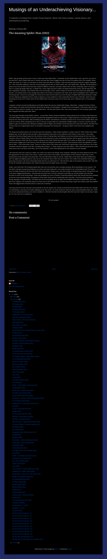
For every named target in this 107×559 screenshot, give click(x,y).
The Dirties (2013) (17, 304)
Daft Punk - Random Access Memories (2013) (25, 341)
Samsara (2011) (17, 333)
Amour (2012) (16, 497)
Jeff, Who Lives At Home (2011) (21, 393)
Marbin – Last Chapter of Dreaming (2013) (24, 385)
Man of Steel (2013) (18, 372)
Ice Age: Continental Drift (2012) (21, 409)
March (15, 296)
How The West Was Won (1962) (21, 414)
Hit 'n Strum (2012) (17, 429)
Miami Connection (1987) (19, 369)
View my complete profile (16, 286)
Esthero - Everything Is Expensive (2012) (24, 456)
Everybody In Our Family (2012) (21, 458)
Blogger (70, 549)
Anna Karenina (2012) (18, 492)
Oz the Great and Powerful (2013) (22, 354)
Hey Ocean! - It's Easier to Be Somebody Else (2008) (28, 398)
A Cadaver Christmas (18, 503)
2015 (12, 294)
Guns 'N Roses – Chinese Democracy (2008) (25, 469)
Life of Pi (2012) (17, 382)
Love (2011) (15, 375)
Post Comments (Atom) (24, 272)
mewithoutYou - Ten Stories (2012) (22, 314)
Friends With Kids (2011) (19, 448)
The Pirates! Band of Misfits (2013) (22, 351)
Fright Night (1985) (17, 445)
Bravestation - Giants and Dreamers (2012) (25, 440)
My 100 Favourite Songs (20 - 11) (22, 516)
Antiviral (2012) (16, 490)
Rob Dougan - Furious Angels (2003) (23, 442)
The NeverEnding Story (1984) (21, 359)
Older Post (94, 269)
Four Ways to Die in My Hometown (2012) (24, 450)
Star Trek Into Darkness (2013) (21, 317)
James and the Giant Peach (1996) (22, 395)
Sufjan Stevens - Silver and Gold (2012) (24, 320)
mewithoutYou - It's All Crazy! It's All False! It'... (26, 403)
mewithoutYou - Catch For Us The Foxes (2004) (26, 474)
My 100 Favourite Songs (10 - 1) (21, 513)
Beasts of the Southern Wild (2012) (22, 476)
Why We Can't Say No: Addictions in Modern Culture (27, 539)
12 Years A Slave (17, 510)
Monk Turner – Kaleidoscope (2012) (23, 390)
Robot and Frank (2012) (19, 338)
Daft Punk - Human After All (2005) (22, 416)
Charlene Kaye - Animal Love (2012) (23, 495)
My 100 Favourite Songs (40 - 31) (22, 521)
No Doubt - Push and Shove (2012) (22, 343)
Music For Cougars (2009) (20, 362)
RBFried (57, 549)
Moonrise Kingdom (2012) (20, 364)
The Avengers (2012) (18, 312)
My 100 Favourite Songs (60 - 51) (22, 526)
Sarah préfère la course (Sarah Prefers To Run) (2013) (28, 330)
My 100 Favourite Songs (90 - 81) (22, 534)
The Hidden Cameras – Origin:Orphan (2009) (25, 356)
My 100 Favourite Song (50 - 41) (22, 523)
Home (54, 269)
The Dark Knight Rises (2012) (21, 479)
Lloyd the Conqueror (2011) (20, 380)
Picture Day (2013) (17, 348)
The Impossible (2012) (19, 301)
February (15, 299)
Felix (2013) (15, 453)
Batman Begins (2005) (19, 484)
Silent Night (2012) (17, 322)
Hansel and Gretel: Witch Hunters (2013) (24, 432)
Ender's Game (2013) (18, 463)
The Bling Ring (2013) (18, 309)
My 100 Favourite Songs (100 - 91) (22, 537)
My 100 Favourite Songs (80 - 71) (22, 531)
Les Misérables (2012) (19, 388)
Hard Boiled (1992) (18, 427)
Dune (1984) (16, 466)
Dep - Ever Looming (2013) (20, 461)
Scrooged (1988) (17, 328)
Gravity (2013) (16, 435)
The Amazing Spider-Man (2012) (22, 500)
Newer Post (12, 269)
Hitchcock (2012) (17, 437)
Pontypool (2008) (17, 346)
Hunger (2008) (16, 411)
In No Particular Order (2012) (21, 401)
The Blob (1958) (17, 307)
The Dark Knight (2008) (19, 482)
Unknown (14, 283)
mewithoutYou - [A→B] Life (20, 505)
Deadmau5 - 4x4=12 (18, 508)
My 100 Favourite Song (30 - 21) (22, 518)
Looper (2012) (16, 377)
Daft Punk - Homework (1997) (21, 419)
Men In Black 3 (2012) (18, 367)
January (15, 542)
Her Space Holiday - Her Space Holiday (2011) (26, 424)
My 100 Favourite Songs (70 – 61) (22, 529)
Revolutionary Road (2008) (20, 335)
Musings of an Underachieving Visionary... (52, 9)
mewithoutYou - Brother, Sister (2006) (23, 471)
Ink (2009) (15, 406)
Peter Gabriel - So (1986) (19, 325)
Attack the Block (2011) (19, 487)
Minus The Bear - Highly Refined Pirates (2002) (26, 422)
